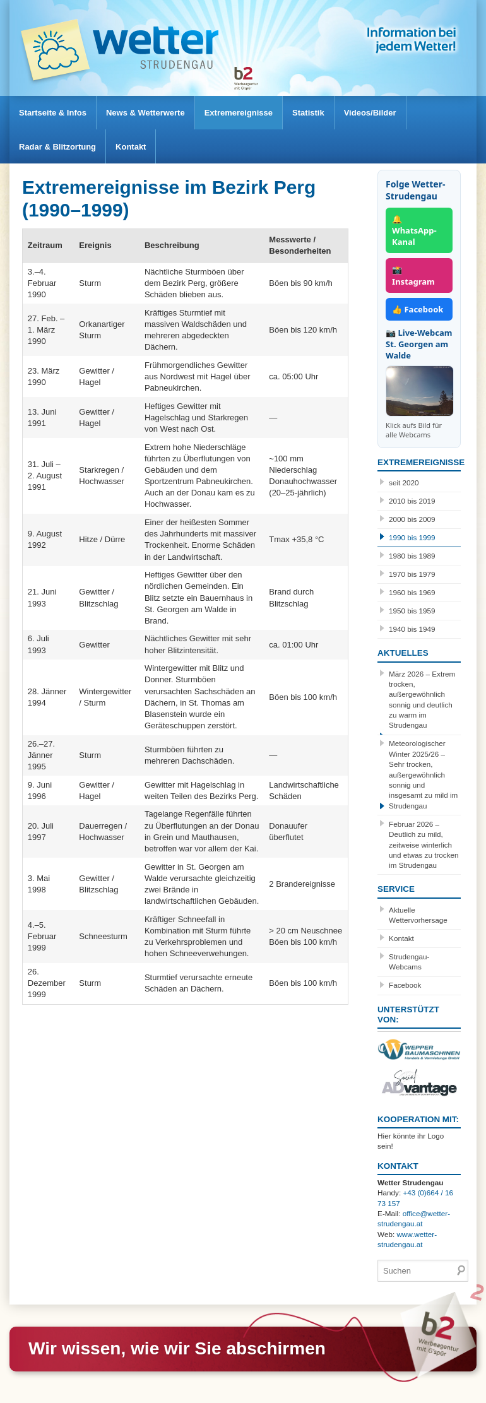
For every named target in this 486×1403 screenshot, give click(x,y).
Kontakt (131, 146)
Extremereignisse (238, 112)
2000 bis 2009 (412, 519)
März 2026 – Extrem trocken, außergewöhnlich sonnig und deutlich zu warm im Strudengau (422, 700)
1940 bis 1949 (412, 629)
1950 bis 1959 (412, 611)
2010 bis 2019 (412, 501)
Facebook (405, 985)
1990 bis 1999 (412, 537)
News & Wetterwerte (145, 112)
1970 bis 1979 (412, 574)
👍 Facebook (417, 309)
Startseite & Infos (52, 112)
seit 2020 (403, 482)
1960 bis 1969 (412, 592)
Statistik (308, 112)
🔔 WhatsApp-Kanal (414, 230)
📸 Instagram (413, 275)
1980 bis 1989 (412, 556)
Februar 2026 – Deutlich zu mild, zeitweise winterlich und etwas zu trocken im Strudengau (423, 845)
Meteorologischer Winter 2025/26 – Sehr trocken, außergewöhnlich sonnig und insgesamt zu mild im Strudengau (423, 774)
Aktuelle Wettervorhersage (418, 915)
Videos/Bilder (370, 112)
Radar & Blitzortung (57, 146)
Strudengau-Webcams (409, 961)
